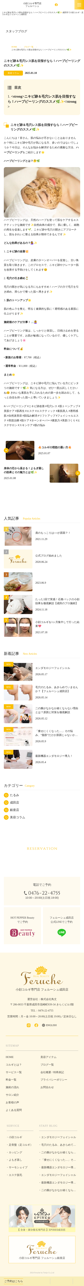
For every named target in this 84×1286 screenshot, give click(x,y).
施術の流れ (12, 1087)
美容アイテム (48, 1057)
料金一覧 (11, 1079)
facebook (56, 5)
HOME (14, 47)
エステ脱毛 (15, 1175)
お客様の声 (12, 1102)
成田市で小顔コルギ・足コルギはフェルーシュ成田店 (10, 5)
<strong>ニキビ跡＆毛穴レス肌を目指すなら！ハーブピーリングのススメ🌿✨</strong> (42, 102)
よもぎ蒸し (15, 1159)
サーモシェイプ (18, 1167)
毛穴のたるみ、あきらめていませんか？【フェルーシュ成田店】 (58, 1146)
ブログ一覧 (28, 47)
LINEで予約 (78, 1281)
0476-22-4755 (37, 1281)
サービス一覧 (14, 1072)
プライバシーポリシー (53, 1079)
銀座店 (14, 810)
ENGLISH (67, 5)
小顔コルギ (15, 1137)
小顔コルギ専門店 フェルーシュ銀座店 (42, 1258)
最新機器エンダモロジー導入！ (56, 1168)
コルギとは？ (14, 1064)
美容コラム (17, 817)
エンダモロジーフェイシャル (58, 1137)
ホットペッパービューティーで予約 (61, 1281)
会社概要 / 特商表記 (52, 1072)
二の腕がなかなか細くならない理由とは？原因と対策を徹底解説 (58, 1153)
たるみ (14, 795)
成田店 (14, 802)
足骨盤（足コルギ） (21, 1144)
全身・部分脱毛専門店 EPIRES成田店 (42, 1218)
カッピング (15, 1152)
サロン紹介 (12, 1094)
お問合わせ (47, 1087)
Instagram (50, 5)
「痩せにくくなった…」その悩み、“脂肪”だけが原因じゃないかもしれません (57, 1161)
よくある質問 (14, 1110)
